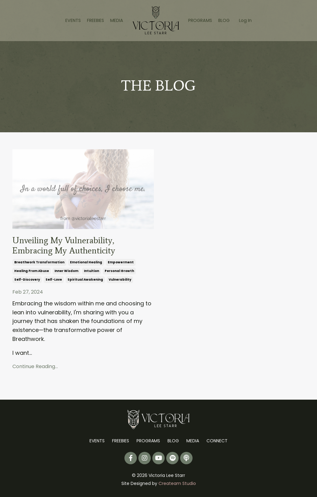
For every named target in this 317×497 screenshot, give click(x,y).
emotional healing (86, 263)
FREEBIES (95, 20)
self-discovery (27, 281)
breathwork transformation (39, 263)
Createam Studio (177, 484)
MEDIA (117, 20)
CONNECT (217, 441)
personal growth (119, 272)
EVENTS (73, 20)
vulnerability (120, 281)
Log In (245, 20)
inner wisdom (66, 272)
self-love (54, 281)
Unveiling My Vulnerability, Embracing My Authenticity (68, 246)
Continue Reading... (35, 367)
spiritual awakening (85, 281)
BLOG (223, 20)
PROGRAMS (200, 20)
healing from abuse (31, 272)
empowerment (121, 263)
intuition (91, 272)
